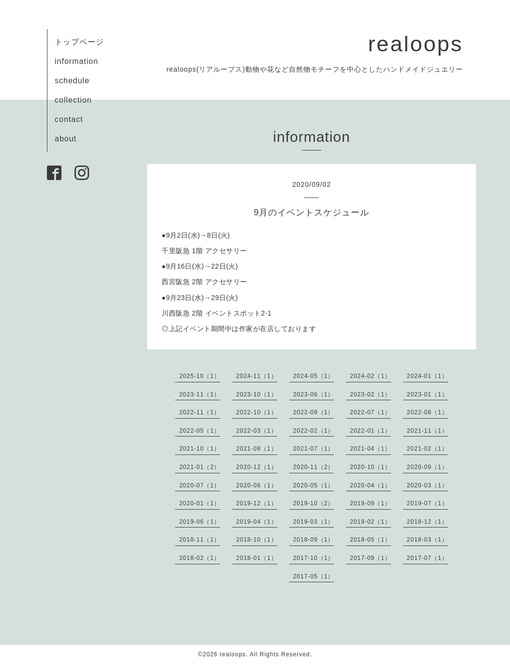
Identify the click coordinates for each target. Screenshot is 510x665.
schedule (72, 80)
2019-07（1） (427, 503)
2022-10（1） (256, 412)
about (65, 139)
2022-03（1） (256, 430)
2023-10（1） (256, 394)
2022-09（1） (313, 412)
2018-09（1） (313, 539)
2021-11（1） (427, 430)
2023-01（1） (427, 394)
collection (73, 100)
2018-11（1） (199, 539)
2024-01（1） (427, 376)
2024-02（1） (370, 376)
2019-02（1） (370, 521)
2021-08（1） (256, 448)
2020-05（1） (313, 485)
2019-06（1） (199, 521)
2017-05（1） (313, 576)
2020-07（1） (199, 485)
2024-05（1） (313, 376)
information (76, 61)
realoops (415, 43)
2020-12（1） (256, 467)
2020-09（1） (427, 467)
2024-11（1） (256, 376)
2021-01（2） (199, 467)
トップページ (79, 42)
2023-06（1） (313, 394)
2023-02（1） (370, 394)
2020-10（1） (370, 467)
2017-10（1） (313, 558)
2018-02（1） (199, 558)
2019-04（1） (256, 521)
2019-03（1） (313, 521)
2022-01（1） (370, 430)
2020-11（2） (313, 467)
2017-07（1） (427, 558)
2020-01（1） (199, 503)
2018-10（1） (256, 539)
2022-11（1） (199, 412)
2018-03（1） (427, 539)
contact (69, 119)
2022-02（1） (313, 430)
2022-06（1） (427, 412)
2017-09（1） (370, 558)
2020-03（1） (427, 485)
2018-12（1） (427, 521)
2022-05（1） (199, 430)
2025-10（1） (199, 376)
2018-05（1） (370, 539)
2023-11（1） (199, 394)
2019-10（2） (313, 503)
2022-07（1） (370, 412)
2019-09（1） (370, 503)
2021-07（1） (313, 448)
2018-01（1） (256, 558)
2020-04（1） (370, 485)
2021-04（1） (370, 448)
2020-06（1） (256, 485)
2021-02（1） (427, 448)
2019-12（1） (256, 503)
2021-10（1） (199, 448)
